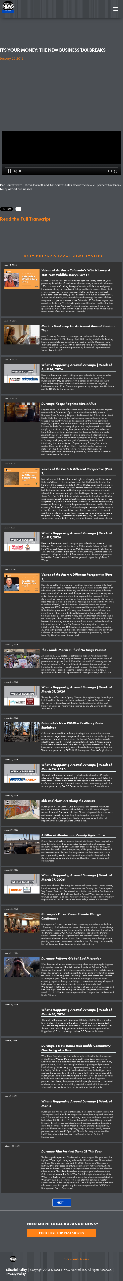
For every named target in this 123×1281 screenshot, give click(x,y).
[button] (115, 9)
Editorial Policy (16, 1270)
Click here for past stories (61, 1233)
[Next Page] (61, 1203)
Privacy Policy (16, 1274)
